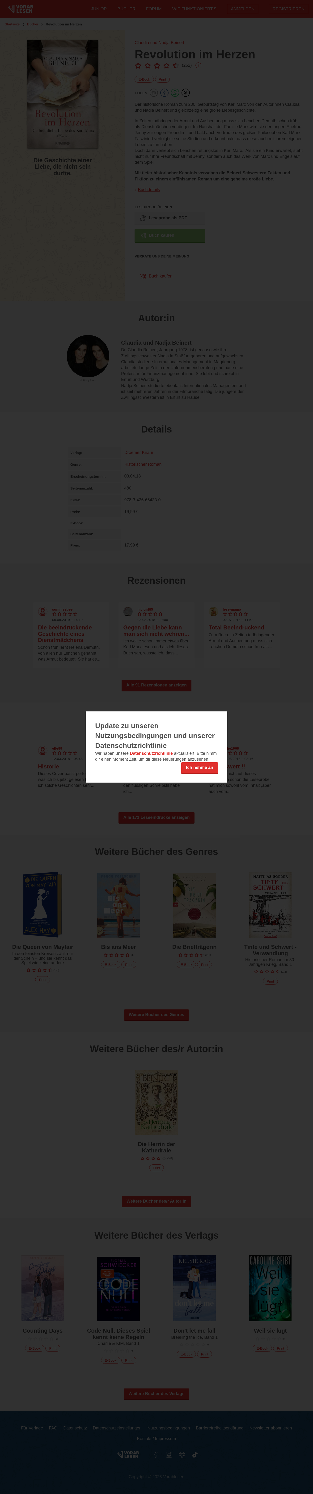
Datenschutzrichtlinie (151, 753)
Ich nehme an (199, 767)
